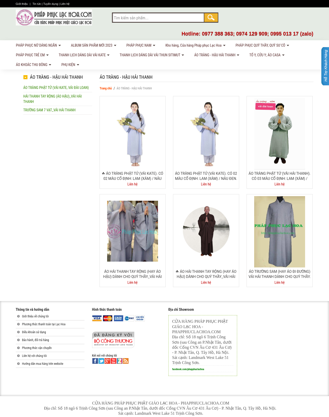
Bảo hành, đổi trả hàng (35, 340)
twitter (101, 361)
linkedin (119, 361)
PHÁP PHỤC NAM (140, 46)
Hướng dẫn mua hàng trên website (42, 364)
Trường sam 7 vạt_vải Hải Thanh (49, 110)
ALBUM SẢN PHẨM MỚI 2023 (93, 46)
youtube (113, 361)
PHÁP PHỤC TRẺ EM (31, 56)
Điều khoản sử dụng (34, 332)
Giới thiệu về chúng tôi (35, 316)
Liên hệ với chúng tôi (34, 356)
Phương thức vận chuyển (37, 348)
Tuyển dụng (51, 3)
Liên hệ (64, 3)
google (107, 361)
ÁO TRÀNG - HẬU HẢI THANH (215, 56)
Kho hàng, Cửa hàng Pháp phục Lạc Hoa (194, 46)
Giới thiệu (22, 3)
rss (125, 361)
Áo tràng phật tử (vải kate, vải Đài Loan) (56, 88)
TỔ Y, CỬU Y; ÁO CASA (266, 56)
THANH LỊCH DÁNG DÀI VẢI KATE (83, 56)
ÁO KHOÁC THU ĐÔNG (33, 66)
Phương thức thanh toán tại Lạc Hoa (44, 324)
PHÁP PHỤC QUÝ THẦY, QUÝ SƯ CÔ (261, 46)
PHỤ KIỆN (69, 66)
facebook (95, 361)
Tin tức (37, 3)
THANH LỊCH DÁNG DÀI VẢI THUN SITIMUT (151, 56)
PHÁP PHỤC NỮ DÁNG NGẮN (37, 46)
